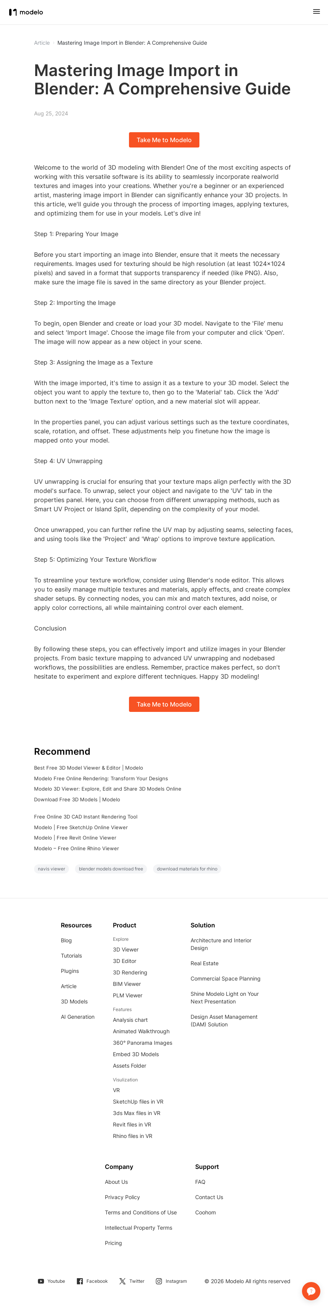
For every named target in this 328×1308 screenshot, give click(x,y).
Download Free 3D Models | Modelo (77, 799)
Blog (66, 940)
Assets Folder (129, 1065)
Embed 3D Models (136, 1054)
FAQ (200, 1181)
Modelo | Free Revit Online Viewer (75, 838)
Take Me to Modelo (164, 140)
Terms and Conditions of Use (141, 1212)
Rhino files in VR (132, 1136)
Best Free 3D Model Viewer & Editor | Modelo (88, 768)
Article (69, 986)
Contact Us (209, 1197)
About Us (116, 1181)
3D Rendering (130, 972)
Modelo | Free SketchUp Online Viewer (81, 827)
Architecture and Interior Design (221, 944)
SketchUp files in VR (138, 1101)
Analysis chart (130, 1019)
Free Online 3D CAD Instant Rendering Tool (85, 817)
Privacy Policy (122, 1197)
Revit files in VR (132, 1124)
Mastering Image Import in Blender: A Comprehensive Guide (132, 43)
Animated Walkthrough (141, 1031)
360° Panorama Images (142, 1042)
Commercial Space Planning (226, 978)
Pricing (113, 1243)
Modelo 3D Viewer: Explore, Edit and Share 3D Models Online (107, 789)
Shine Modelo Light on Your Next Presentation (225, 997)
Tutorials (71, 955)
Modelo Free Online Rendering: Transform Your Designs (101, 778)
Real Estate (205, 963)
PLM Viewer (127, 995)
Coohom (205, 1212)
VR (116, 1090)
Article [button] (42, 43)
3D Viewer (126, 949)
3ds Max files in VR (136, 1113)
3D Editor (124, 961)
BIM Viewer (127, 984)
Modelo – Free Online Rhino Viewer (76, 848)
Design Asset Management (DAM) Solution (224, 1020)
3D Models (74, 1001)
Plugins (70, 971)
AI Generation (78, 1016)
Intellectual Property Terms (138, 1227)
